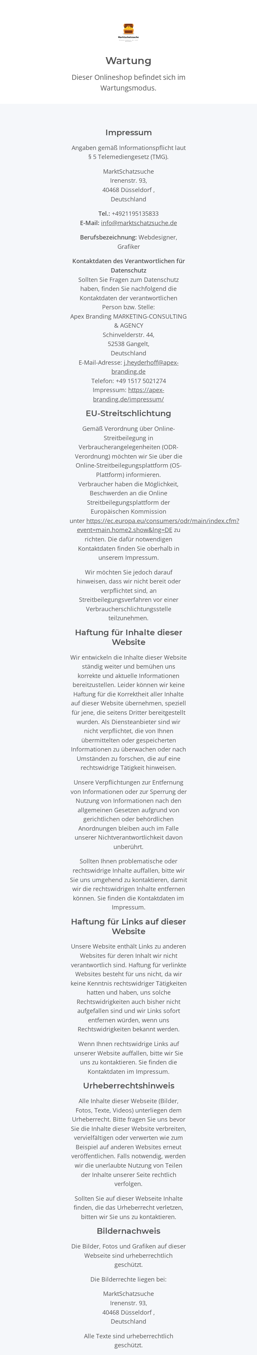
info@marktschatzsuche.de (139, 222)
